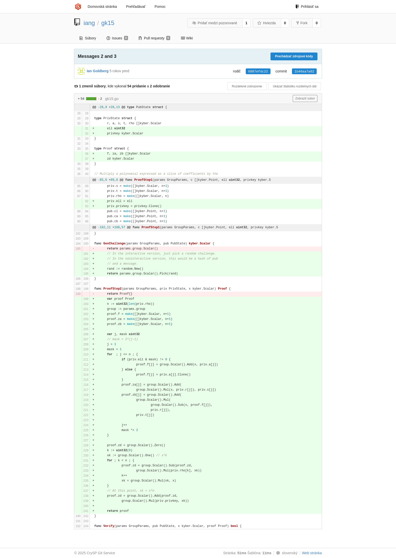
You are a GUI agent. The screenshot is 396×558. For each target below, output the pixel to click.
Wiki (187, 38)
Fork (301, 23)
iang (89, 22)
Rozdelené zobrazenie (247, 86)
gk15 (107, 22)
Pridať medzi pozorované (214, 23)
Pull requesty (154, 38)
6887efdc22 (258, 71)
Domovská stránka (102, 7)
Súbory (88, 38)
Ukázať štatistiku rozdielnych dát (294, 86)
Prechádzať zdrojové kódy (294, 56)
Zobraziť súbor (305, 98)
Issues (117, 38)
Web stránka (312, 553)
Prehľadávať (135, 7)
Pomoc (160, 7)
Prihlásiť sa (306, 7)
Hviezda (266, 23)
